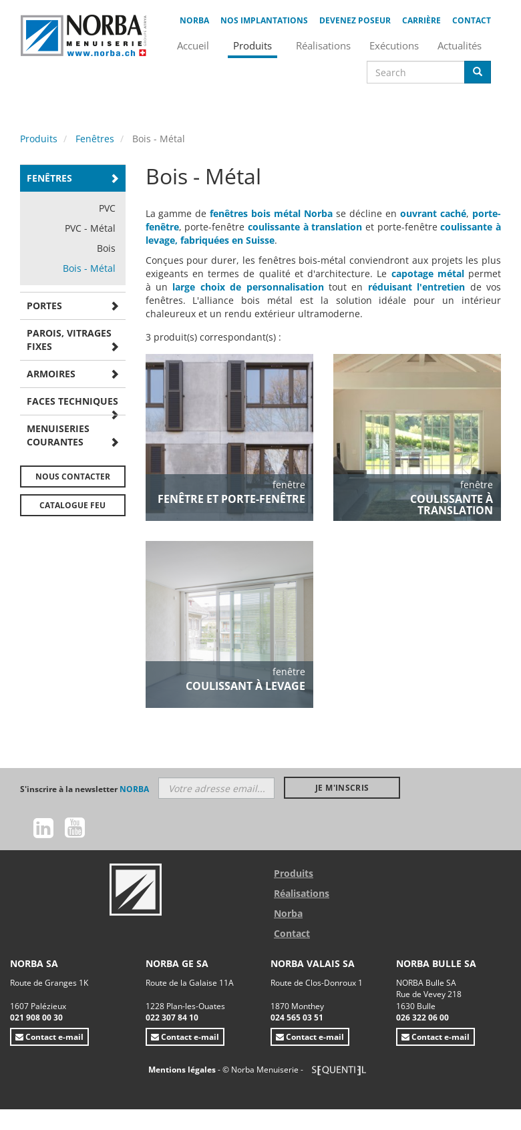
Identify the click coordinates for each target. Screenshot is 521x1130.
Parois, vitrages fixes (69, 340)
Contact (471, 20)
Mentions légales (183, 1069)
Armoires (51, 373)
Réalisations (301, 893)
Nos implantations (264, 20)
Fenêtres (94, 138)
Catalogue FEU (72, 505)
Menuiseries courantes (58, 435)
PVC (107, 208)
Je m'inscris (342, 787)
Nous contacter (72, 476)
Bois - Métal (89, 268)
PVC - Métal (90, 228)
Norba (194, 20)
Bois (106, 248)
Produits (38, 138)
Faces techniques (72, 401)
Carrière (421, 20)
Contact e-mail (49, 1037)
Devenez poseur (355, 20)
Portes (44, 305)
